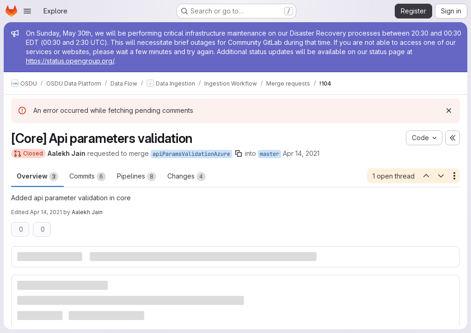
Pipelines (136, 176)
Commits (87, 176)
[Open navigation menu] (27, 11)
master (269, 154)
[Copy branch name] (238, 153)
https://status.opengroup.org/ (70, 61)
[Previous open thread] (425, 175)
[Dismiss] (448, 110)
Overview (37, 176)
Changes (186, 176)
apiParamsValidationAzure (191, 154)
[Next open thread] (441, 175)
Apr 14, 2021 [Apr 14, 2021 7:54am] (46, 212)
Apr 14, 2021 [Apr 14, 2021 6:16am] (301, 153)
